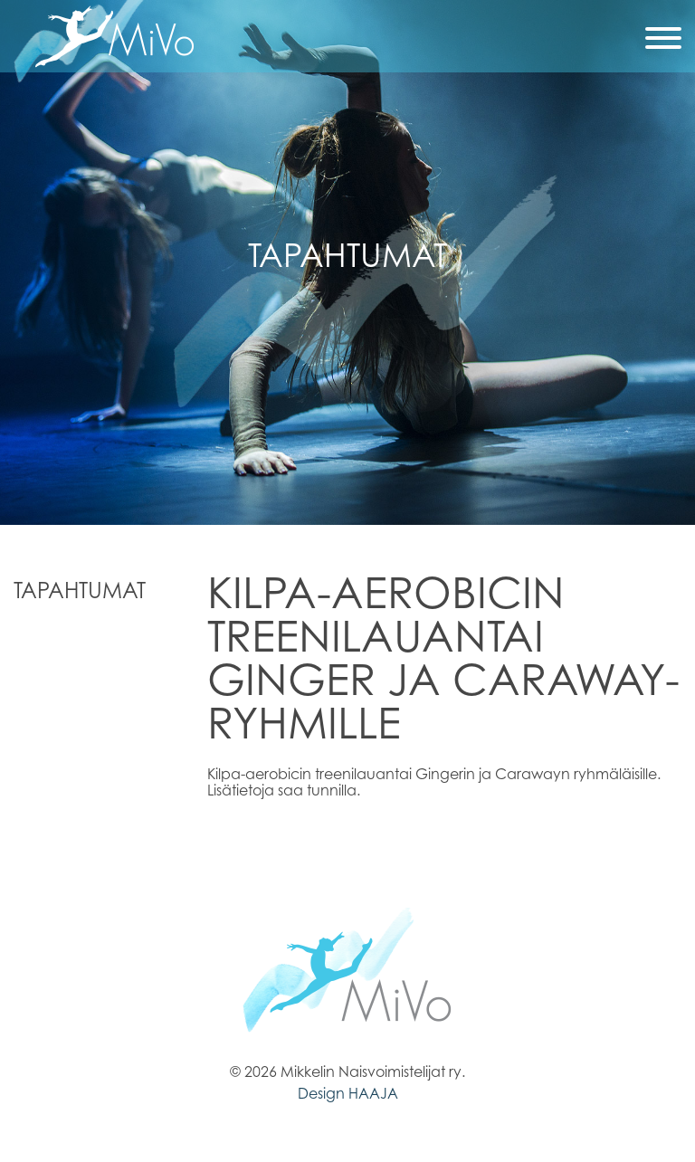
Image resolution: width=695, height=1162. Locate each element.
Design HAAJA (348, 1093)
